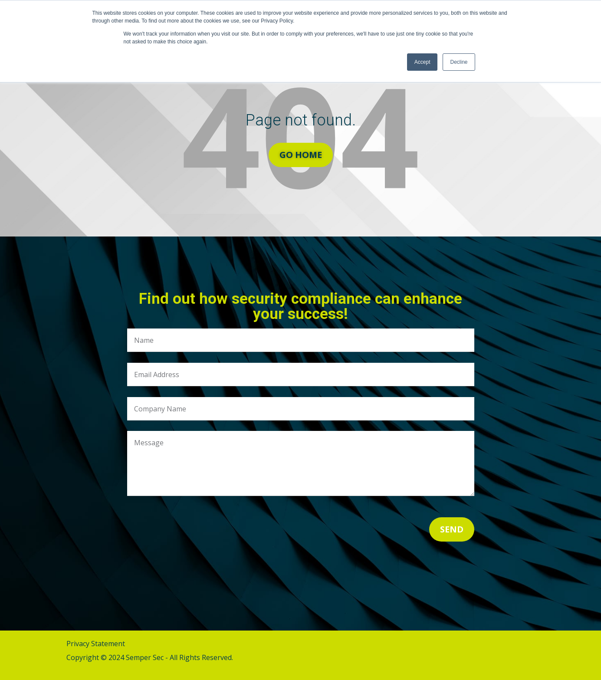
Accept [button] (422, 62)
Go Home (300, 155)
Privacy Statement (95, 643)
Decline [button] (458, 62)
